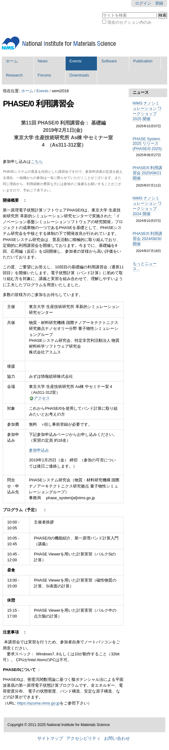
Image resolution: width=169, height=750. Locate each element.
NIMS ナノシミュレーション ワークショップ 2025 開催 (147, 111)
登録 (159, 3)
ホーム (12, 61)
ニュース (141, 92)
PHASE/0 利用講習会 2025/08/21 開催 (148, 172)
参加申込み (39, 450)
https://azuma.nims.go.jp (38, 703)
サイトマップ (50, 738)
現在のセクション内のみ (129, 22)
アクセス (42, 398)
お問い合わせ (117, 738)
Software (109, 61)
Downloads (79, 75)
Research (14, 75)
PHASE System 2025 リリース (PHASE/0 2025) (147, 143)
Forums (44, 75)
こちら (37, 161)
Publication (143, 61)
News (42, 61)
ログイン (143, 3)
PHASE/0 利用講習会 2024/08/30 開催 (148, 238)
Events (76, 61)
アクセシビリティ (83, 738)
